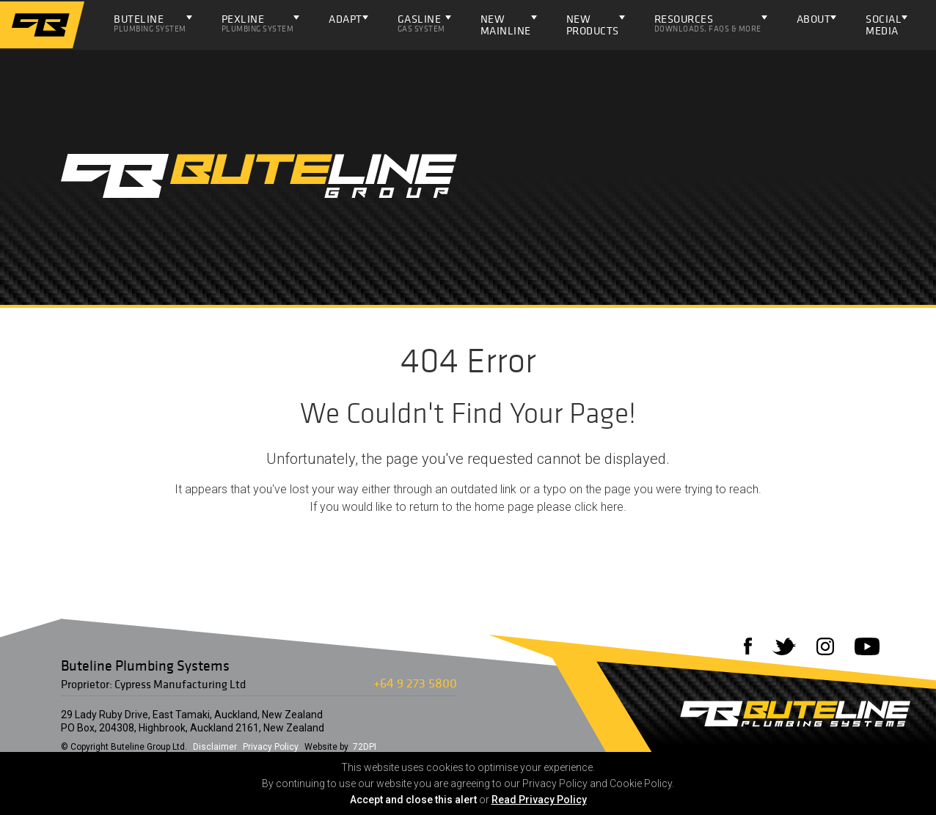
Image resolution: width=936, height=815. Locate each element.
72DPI (364, 747)
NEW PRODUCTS (592, 24)
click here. (600, 507)
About (814, 19)
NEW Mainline (505, 24)
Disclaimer (215, 747)
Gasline (421, 23)
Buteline (150, 23)
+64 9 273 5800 (415, 682)
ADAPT (345, 19)
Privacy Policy (271, 747)
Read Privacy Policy (539, 799)
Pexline (258, 23)
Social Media (884, 24)
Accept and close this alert (413, 799)
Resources (707, 23)
